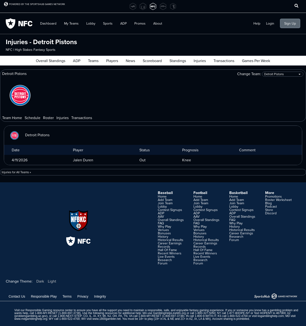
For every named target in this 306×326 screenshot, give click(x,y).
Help (256, 23)
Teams (93, 60)
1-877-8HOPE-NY (238, 313)
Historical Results (170, 239)
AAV (161, 216)
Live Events (166, 256)
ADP (123, 23)
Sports (108, 23)
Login (270, 23)
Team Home (12, 118)
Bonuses (164, 233)
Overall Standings (50, 60)
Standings (177, 60)
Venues (163, 229)
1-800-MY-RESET (46, 313)
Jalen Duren (83, 160)
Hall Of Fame (167, 249)
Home (162, 196)
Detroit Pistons (28, 134)
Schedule (32, 118)
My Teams (71, 23)
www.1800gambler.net (107, 319)
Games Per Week (256, 60)
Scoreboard (152, 60)
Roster (48, 118)
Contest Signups (170, 209)
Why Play (164, 226)
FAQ (161, 223)
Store (269, 209)
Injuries (200, 60)
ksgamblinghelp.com (271, 316)
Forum (162, 263)
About (157, 23)
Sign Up (290, 23)
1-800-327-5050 (205, 313)
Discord (271, 213)
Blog (268, 203)
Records (164, 246)
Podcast (271, 206)
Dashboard (48, 23)
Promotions (273, 196)
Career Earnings (170, 243)
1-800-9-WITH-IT (205, 316)
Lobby (90, 23)
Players (112, 60)
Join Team (165, 203)
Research (165, 260)
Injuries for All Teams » (16, 172)
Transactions (223, 60)
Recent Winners (169, 253)
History (163, 236)
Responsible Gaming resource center (49, 310)
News (130, 60)
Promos (140, 23)
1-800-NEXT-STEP (70, 316)
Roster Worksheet (278, 199)
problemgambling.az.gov (31, 316)
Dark (40, 281)
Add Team (165, 199)
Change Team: (270, 74)
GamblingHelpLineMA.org (169, 313)
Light (52, 281)
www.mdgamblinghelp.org (30, 319)
